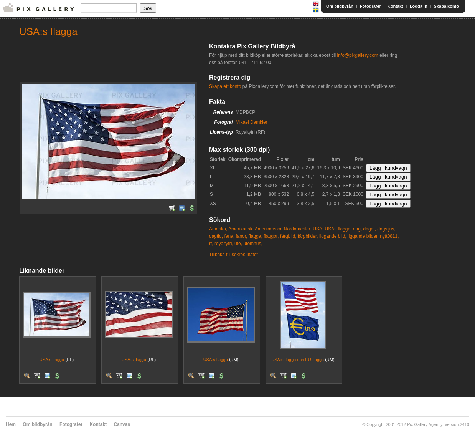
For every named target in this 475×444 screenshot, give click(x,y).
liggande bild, (332, 236)
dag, (357, 229)
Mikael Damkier (251, 122)
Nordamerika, (298, 229)
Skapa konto (446, 6)
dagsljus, (386, 229)
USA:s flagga (52, 359)
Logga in (418, 6)
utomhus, (252, 243)
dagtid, (216, 236)
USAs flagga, (338, 229)
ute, (238, 243)
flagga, (255, 236)
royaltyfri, (223, 243)
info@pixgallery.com (357, 55)
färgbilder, (308, 236)
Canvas (122, 424)
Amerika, (218, 229)
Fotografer (370, 6)
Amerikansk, (241, 229)
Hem (11, 424)
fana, (229, 236)
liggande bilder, (363, 236)
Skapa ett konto (225, 86)
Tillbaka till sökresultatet (233, 254)
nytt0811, (389, 236)
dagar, (369, 229)
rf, (211, 243)
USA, (318, 229)
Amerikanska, (269, 229)
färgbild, (288, 236)
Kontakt (395, 6)
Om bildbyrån (339, 6)
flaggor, (271, 236)
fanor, (241, 236)
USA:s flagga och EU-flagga (297, 359)
